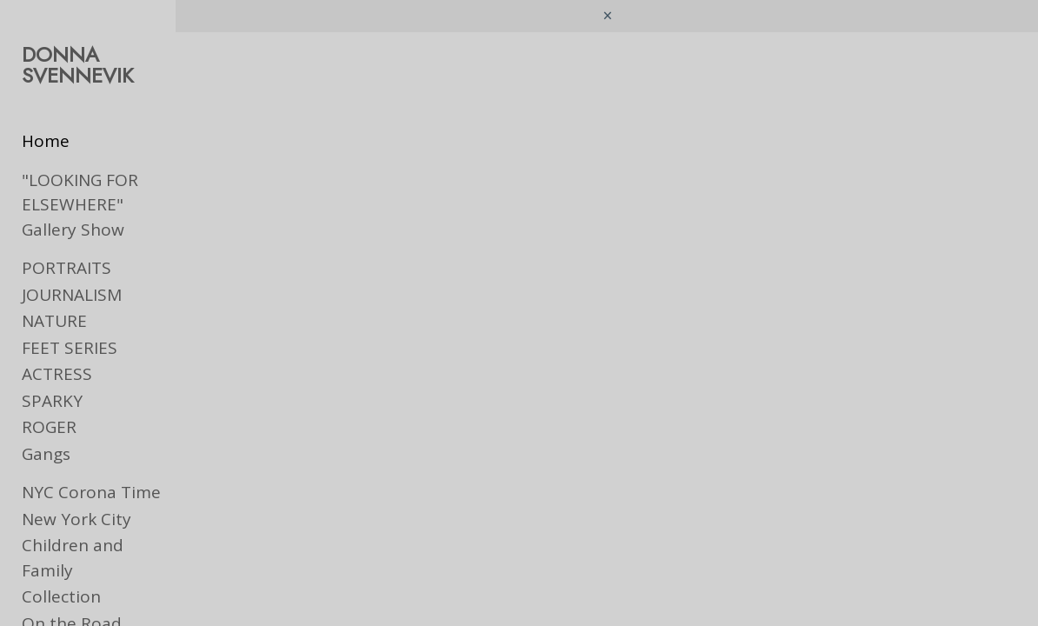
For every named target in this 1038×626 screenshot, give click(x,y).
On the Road (72, 577)
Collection (61, 551)
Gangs (46, 433)
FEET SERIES (69, 327)
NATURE (54, 300)
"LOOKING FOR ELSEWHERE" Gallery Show (102, 184)
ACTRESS (57, 353)
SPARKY (52, 380)
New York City (76, 498)
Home (46, 120)
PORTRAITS (66, 247)
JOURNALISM (72, 274)
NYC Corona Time (91, 471)
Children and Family (100, 524)
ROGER (49, 406)
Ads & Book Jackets (96, 604)
